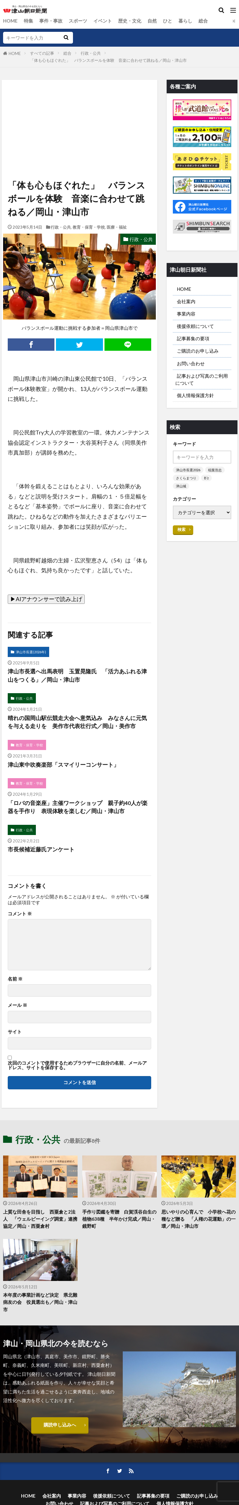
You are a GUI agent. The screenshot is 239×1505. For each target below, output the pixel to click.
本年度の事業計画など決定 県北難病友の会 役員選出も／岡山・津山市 (40, 1302)
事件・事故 (50, 20)
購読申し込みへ (60, 1424)
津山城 (181, 486)
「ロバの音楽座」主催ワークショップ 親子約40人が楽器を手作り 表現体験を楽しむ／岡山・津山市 (77, 807)
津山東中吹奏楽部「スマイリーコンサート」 (63, 764)
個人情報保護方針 (195, 395)
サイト (15, 1031)
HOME (10, 20)
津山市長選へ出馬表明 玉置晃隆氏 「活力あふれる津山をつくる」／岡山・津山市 (77, 675)
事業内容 (186, 313)
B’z (206, 478)
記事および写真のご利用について (201, 379)
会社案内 (186, 301)
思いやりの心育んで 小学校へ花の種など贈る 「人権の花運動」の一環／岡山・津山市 (198, 1219)
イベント (102, 20)
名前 (15, 979)
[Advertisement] (79, 108)
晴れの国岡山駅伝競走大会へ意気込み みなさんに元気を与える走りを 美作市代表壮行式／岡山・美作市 (77, 722)
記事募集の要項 (193, 338)
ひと (167, 20)
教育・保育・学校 (89, 227)
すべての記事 (42, 53)
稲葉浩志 (215, 470)
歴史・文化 (129, 20)
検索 (181, 529)
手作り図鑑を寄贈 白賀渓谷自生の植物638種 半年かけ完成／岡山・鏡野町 (119, 1219)
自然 (152, 20)
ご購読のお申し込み (198, 351)
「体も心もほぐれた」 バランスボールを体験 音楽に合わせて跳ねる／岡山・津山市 (108, 60)
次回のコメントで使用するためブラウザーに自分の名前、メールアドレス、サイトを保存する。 (77, 1065)
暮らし (185, 20)
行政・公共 (91, 53)
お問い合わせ (191, 363)
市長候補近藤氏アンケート (41, 849)
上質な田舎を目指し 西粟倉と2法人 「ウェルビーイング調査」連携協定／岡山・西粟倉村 (40, 1219)
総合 (203, 20)
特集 (28, 20)
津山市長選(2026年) (31, 652)
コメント (20, 913)
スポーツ (78, 20)
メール (17, 1005)
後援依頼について (195, 326)
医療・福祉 (117, 227)
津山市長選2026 (188, 470)
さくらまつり (186, 478)
